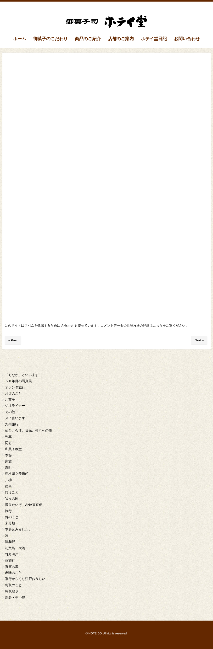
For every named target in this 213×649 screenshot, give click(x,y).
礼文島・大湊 (15, 548)
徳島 (8, 486)
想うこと (11, 492)
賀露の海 (11, 567)
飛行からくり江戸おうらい (25, 579)
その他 (10, 412)
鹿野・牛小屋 (15, 597)
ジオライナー (15, 406)
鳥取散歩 (11, 591)
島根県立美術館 (16, 474)
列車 (8, 437)
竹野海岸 (11, 554)
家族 (8, 461)
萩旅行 (10, 560)
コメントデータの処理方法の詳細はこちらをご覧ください (143, 325)
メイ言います (15, 418)
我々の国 (11, 498)
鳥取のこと (13, 585)
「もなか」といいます (22, 375)
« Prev (12, 340)
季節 (8, 455)
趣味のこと (13, 572)
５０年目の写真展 (18, 381)
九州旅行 (11, 424)
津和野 (10, 542)
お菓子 (10, 400)
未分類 (10, 523)
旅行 (8, 511)
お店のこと (13, 393)
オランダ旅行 (15, 387)
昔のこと (11, 517)
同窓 (8, 443)
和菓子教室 (13, 449)
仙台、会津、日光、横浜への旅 (28, 430)
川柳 (8, 480)
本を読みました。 (18, 529)
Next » (199, 340)
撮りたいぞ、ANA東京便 (23, 505)
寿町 (8, 467)
